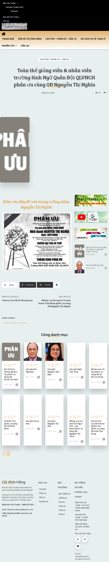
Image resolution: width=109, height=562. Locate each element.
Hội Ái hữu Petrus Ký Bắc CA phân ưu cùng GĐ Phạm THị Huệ (96, 249)
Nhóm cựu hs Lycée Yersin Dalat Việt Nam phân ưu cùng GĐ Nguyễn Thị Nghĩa (54, 303)
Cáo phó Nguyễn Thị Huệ (52, 422)
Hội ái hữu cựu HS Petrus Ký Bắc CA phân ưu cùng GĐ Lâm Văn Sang (98, 425)
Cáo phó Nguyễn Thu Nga (53, 371)
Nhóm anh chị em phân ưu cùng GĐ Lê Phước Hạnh (97, 373)
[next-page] (8, 449)
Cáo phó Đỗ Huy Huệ (94, 265)
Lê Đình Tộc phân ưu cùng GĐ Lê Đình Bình (10, 423)
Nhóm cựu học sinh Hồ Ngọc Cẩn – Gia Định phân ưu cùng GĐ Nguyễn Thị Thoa (76, 426)
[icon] (3, 34)
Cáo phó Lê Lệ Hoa (32, 421)
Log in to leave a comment (15, 323)
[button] (23, 26)
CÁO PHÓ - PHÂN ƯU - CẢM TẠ (54, 59)
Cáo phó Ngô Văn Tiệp (75, 370)
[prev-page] (4, 449)
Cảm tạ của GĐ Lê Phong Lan (17, 300)
